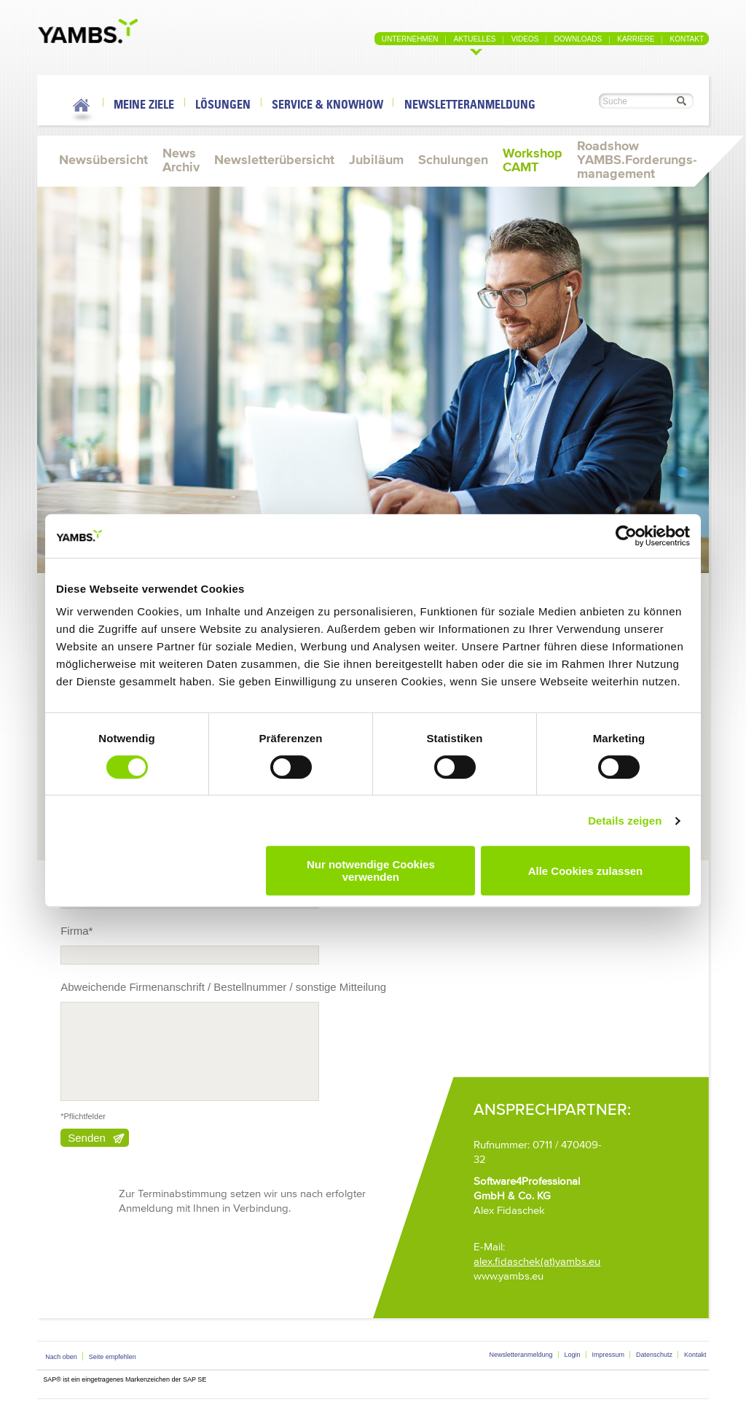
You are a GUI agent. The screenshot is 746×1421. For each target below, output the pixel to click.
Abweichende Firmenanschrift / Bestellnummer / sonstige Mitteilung (223, 987)
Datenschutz (654, 1354)
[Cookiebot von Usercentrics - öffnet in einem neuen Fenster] (626, 536)
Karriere (635, 39)
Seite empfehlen (112, 1356)
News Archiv (181, 160)
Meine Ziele (144, 104)
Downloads (578, 39)
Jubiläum (376, 160)
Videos (525, 39)
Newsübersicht (103, 160)
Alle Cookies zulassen (585, 871)
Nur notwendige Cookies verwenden (371, 870)
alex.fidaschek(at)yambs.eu (537, 1261)
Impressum (608, 1354)
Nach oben (61, 1356)
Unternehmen (410, 39)
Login (573, 1354)
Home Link (82, 107)
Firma (76, 930)
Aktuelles (475, 39)
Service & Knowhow (327, 104)
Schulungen (453, 160)
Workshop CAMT (532, 160)
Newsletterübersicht (274, 160)
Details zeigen (624, 820)
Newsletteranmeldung (469, 104)
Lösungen (223, 104)
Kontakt (687, 39)
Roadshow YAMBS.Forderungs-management (636, 160)
